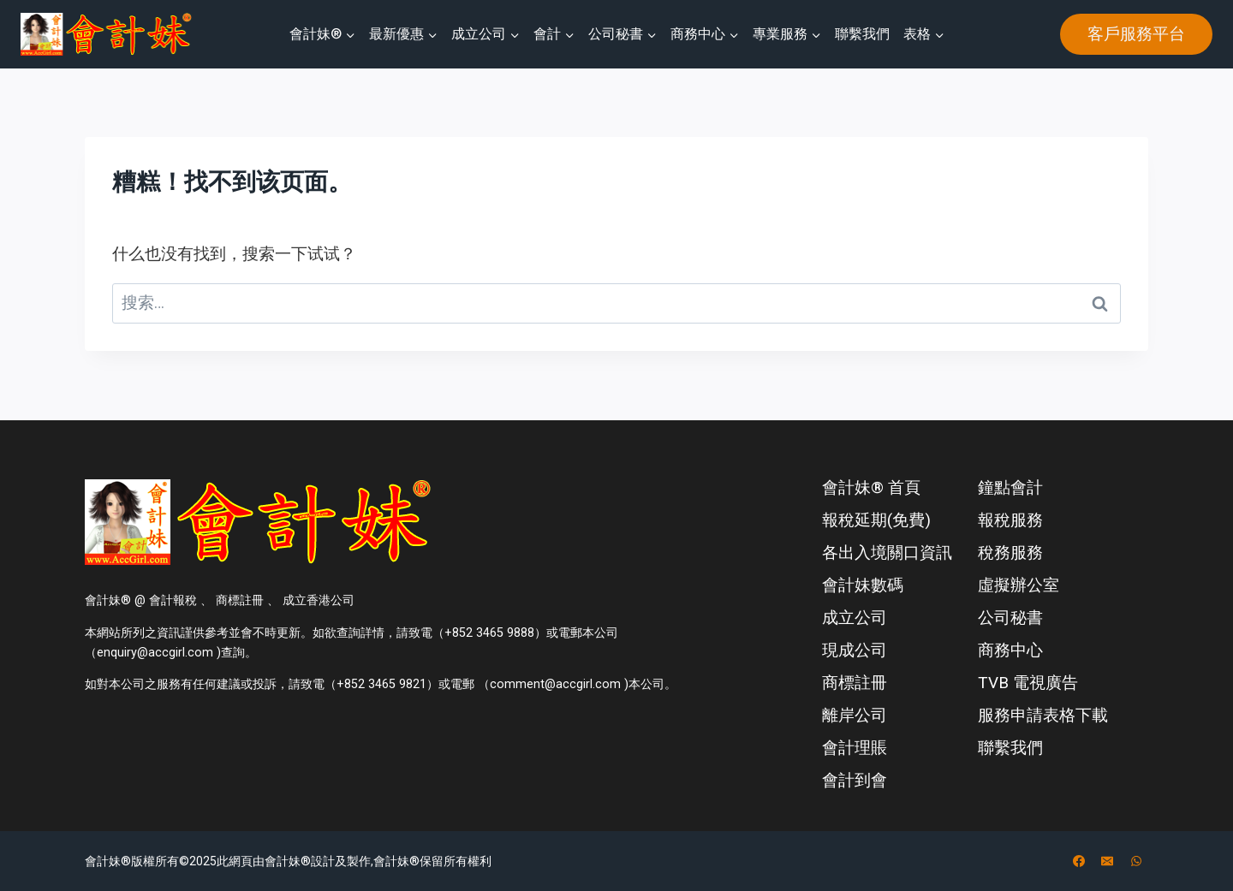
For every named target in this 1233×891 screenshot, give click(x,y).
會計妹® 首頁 (871, 487)
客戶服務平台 (1136, 34)
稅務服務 (1010, 552)
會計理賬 (854, 747)
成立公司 (854, 617)
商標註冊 (854, 682)
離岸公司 (854, 715)
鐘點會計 (1010, 487)
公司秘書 (1010, 617)
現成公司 (854, 650)
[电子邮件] (1107, 861)
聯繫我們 (862, 34)
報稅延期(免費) (876, 520)
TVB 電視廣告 (1028, 682)
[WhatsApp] (1136, 861)
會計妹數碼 (862, 585)
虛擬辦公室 (1018, 585)
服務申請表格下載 (1043, 715)
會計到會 (854, 780)
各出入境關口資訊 (887, 552)
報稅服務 (1010, 520)
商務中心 (1010, 650)
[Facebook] (1079, 861)
